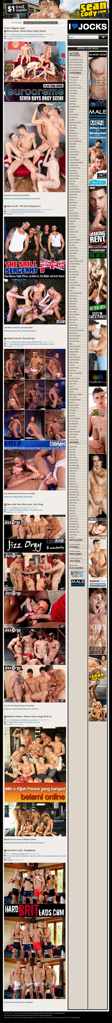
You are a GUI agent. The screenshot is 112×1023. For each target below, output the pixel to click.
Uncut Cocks (40, 34)
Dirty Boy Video (74, 178)
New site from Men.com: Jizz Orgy (25, 504)
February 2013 (73, 486)
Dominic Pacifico (74, 189)
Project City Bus (74, 349)
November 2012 (74, 494)
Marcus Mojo (73, 301)
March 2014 (72, 457)
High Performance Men (76, 261)
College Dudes (73, 165)
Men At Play (73, 312)
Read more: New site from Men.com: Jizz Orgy (21, 709)
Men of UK (28, 209)
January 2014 (73, 462)
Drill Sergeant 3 (25, 211)
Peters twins (29, 722)
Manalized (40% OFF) (75, 59)
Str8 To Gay (72, 397)
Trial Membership (31, 34)
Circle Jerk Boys (74, 152)
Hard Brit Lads (15, 853)
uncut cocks (41, 36)
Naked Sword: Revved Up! (21, 338)
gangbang (25, 510)
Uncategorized (73, 423)
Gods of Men (73, 248)
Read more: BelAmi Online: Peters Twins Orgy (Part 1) (24, 843)
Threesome (72, 410)
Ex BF (71, 210)
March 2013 (72, 484)
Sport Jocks (72, 383)
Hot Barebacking (74, 264)
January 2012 (73, 521)
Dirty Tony (72, 181)
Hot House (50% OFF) (76, 70)
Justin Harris (32, 856)
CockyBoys (72, 157)
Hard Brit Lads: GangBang (21, 850)
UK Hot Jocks (73, 421)
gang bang (18, 36)
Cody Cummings (74, 160)
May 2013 (72, 478)
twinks (36, 36)
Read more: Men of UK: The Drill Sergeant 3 (20, 331)
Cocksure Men (73, 154)
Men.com (38, 211)
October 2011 (73, 529)
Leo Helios (39, 856)
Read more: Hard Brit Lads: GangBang (18, 1002)
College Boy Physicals (76, 162)
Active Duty (72, 82)
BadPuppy (72, 104)
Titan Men (72, 415)
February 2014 (73, 460)
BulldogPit (72, 146)
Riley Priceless (73, 362)
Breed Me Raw (73, 138)
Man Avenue (73, 296)
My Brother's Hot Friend (76, 330)
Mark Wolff (72, 304)
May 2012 (72, 510)
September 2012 (74, 500)
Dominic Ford (73, 186)
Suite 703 (72, 402)
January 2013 (73, 489)
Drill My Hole (73, 194)
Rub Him (72, 365)
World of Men (73, 434)
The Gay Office (73, 407)
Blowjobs (72, 130)
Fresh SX (72, 234)
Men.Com (34, 209)
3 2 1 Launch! (23, 507)
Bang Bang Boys (74, 106)
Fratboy (71, 224)
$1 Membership (16, 209)
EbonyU (71, 200)
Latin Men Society (74, 285)
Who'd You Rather (74, 431)
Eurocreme (14, 34)
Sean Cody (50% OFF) (76, 67)
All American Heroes (75, 88)
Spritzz (71, 386)
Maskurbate (72, 306)
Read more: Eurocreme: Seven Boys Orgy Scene (22, 198)
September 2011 (74, 532)
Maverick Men (73, 309)
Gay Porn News (74, 242)
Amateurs (72, 96)
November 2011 (74, 526)
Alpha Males (73, 90)
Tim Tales (72, 413)
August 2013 (73, 470)
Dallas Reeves (73, 173)
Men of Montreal (74, 314)
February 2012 (73, 518)
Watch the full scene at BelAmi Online (20, 839)
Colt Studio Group (74, 168)
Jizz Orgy (31, 510)
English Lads (73, 202)
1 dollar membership (14, 211)
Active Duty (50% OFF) (76, 62)
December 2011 (74, 524)
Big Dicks (22, 342)
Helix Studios (73, 258)
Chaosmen (72, 149)
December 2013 (74, 465)
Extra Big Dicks (73, 213)
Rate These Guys (74, 357)
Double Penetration (75, 192)
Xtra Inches (72, 437)
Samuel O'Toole (74, 368)
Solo (70, 376)
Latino (71, 290)
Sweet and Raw (74, 405)
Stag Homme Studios (75, 394)
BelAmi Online (15, 720)
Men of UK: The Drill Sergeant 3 (23, 206)
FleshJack (72, 221)
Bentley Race (73, 117)
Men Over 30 (73, 320)
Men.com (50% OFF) (75, 65)
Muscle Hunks (73, 325)
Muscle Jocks (73, 328)
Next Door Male (74, 338)
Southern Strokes (74, 378)
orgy (23, 36)
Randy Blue (72, 354)
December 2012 (74, 492)
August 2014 (73, 446)
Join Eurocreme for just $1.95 (16, 195)
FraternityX (72, 226)
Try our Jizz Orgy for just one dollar (19, 706)
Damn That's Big (74, 176)
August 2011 (73, 534)
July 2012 (72, 505)
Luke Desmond (47, 856)
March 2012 (72, 516)
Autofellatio (72, 101)
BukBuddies (73, 144)
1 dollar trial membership (15, 510)
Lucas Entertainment (75, 293)
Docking (71, 184)
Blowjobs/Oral (23, 720)
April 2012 (72, 513)
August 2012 (73, 502)
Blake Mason (73, 128)
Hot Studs (72, 269)
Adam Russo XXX (74, 85)
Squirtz (71, 391)
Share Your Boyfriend (75, 373)
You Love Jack (73, 439)
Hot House (72, 266)
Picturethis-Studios (75, 346)
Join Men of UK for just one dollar (18, 328)
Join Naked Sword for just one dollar (19, 493)
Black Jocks (72, 125)
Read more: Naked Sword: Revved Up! (18, 497)
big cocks (19, 722)
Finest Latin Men (74, 218)
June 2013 (72, 476)
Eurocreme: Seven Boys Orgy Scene (26, 31)
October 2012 (73, 497)
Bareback (72, 109)
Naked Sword (35, 342)
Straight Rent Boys (75, 399)
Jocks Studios (73, 282)
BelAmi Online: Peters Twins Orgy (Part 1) (29, 716)
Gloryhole (72, 245)
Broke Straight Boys (75, 141)
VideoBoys (72, 429)
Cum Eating (72, 170)
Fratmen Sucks (73, 232)
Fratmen (71, 229)
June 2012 (72, 508)
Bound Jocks (73, 136)
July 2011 (72, 537)
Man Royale (73, 298)
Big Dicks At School (75, 122)
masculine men (25, 344)
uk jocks (63, 856)
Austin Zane (73, 98)
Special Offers (73, 381)
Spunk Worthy (73, 389)
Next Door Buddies (75, 336)
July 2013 (72, 473)
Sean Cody (72, 370)
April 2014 (72, 454)
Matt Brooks (54, 856)
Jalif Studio (72, 277)
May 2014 (72, 452)
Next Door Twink (74, 341)
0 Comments (9, 38)
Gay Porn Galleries (75, 240)
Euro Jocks (31, 720)
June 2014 (72, 449)
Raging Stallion (44, 344)
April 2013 (72, 481)
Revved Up (51, 344)
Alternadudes (73, 93)
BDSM (71, 112)
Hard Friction (73, 253)
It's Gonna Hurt (73, 274)
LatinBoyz (72, 288)
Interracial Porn (73, 272)
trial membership (29, 36)
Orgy (25, 34)
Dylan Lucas (73, 197)
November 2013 (74, 468)
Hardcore (20, 34)
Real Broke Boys (74, 360)
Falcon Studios (73, 216)
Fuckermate (72, 237)
